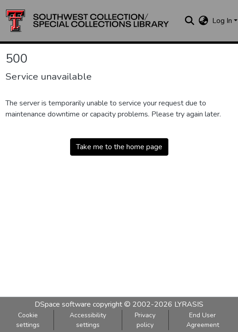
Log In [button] (223, 21)
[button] (87, 20)
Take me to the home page (119, 147)
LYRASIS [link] (188, 304)
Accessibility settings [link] (88, 320)
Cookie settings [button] (28, 320)
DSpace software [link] (63, 304)
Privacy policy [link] (145, 320)
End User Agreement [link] (202, 320)
